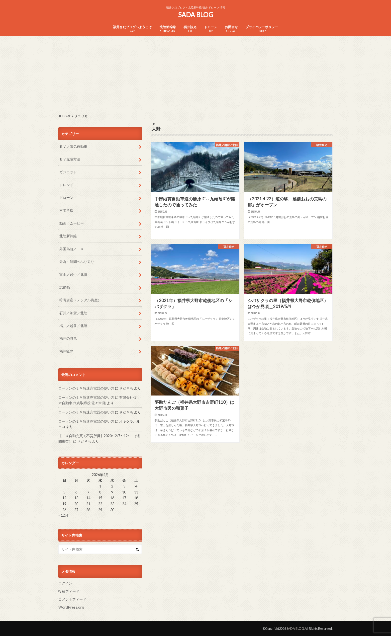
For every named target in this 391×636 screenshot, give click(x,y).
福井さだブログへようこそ (132, 29)
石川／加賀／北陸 (73, 313)
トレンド (66, 185)
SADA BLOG (195, 15)
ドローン (210, 29)
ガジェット (68, 172)
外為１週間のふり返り (76, 261)
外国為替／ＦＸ (71, 249)
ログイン (65, 583)
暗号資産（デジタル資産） (80, 300)
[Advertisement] (195, 75)
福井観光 (190, 29)
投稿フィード (68, 591)
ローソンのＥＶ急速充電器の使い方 (86, 388)
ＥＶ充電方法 (69, 159)
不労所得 (66, 210)
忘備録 (64, 287)
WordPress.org (71, 607)
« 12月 (63, 515)
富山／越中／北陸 (73, 274)
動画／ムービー (71, 223)
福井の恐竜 (68, 338)
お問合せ (231, 29)
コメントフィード (72, 599)
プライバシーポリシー (262, 29)
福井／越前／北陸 (73, 325)
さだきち (126, 388)
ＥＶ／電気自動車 (73, 146)
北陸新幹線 (168, 29)
